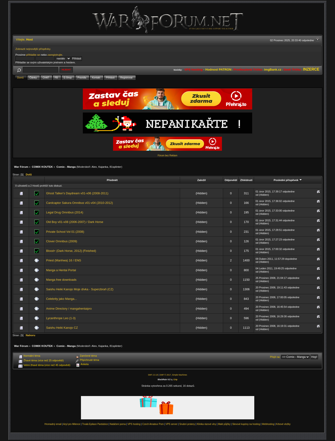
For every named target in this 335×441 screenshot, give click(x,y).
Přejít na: (275, 357)
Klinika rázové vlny (206, 424)
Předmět (112, 179)
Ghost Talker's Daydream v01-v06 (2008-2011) (77, 193)
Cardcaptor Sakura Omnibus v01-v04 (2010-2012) (79, 203)
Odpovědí (230, 179)
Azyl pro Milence (71, 424)
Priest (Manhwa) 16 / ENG (63, 260)
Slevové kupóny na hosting (246, 424)
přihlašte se (33, 54)
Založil (201, 179)
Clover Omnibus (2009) (61, 241)
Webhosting (268, 424)
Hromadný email (52, 424)
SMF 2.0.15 (153, 375)
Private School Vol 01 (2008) (65, 231)
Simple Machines (179, 375)
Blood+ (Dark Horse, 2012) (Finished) (71, 251)
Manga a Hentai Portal (61, 270)
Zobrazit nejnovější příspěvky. (33, 48)
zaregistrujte (54, 54)
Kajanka (103, 166)
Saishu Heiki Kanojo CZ (62, 327)
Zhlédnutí (246, 179)
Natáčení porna (118, 424)
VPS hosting (133, 424)
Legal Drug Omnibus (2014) (64, 212)
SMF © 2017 (165, 375)
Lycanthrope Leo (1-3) (61, 318)
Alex (94, 166)
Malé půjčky (224, 424)
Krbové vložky (283, 424)
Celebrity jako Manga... (61, 299)
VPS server (172, 424)
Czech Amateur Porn (153, 424)
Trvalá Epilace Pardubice (95, 424)
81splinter (115, 166)
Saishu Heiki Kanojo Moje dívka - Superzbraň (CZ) (79, 289)
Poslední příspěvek (288, 179)
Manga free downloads (61, 279)
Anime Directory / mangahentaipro (69, 308)
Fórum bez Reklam (167, 155)
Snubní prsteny (187, 424)
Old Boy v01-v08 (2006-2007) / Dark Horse (74, 222)
